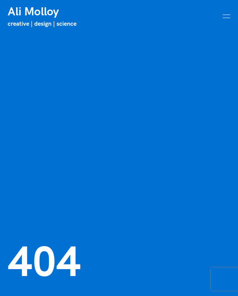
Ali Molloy (33, 12)
